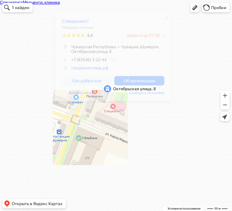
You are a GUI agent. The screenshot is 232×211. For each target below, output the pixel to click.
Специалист (75, 23)
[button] (194, 7)
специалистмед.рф (89, 70)
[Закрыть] (166, 20)
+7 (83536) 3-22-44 (84, 61)
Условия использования (184, 208)
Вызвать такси (81, 95)
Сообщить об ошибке (146, 95)
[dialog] (113, 59)
